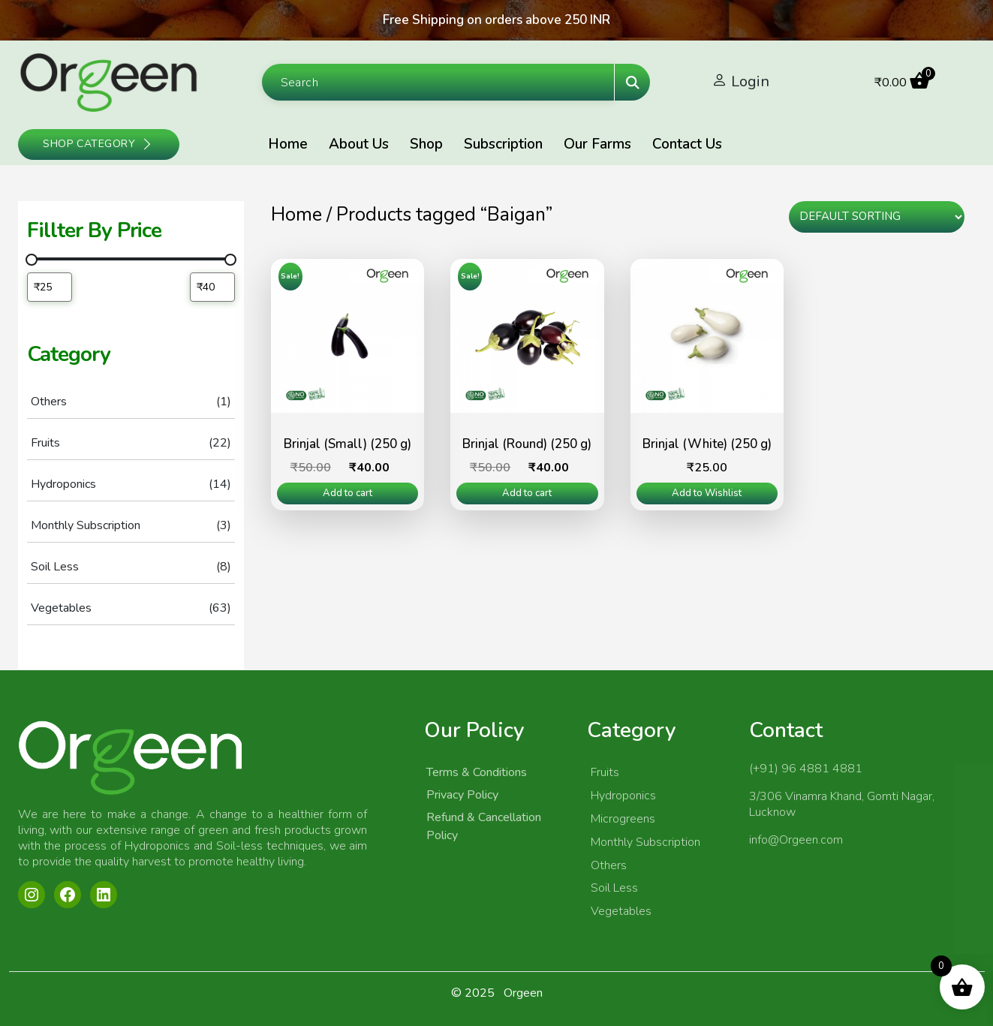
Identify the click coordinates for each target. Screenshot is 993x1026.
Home (288, 144)
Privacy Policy (462, 795)
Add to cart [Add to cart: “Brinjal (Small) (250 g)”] (347, 493)
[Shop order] (876, 217)
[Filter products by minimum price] (49, 287)
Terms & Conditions (476, 772)
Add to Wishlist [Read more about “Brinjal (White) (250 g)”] (707, 493)
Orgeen (523, 993)
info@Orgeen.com (796, 840)
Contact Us (687, 144)
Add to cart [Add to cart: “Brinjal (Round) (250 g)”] (527, 493)
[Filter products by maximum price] (212, 287)
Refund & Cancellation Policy (483, 826)
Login (750, 81)
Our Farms (597, 144)
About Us (359, 144)
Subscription (503, 144)
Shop (426, 144)
